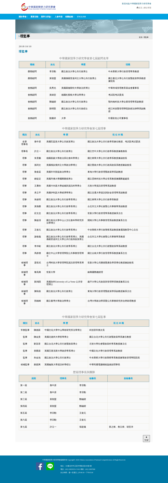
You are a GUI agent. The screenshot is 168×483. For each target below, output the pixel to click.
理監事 (146, 37)
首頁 (139, 8)
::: (135, 8)
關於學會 (22, 17)
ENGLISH (81, 17)
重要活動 (34, 17)
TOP (146, 440)
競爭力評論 (46, 17)
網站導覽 (147, 8)
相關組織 (69, 17)
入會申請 (58, 17)
